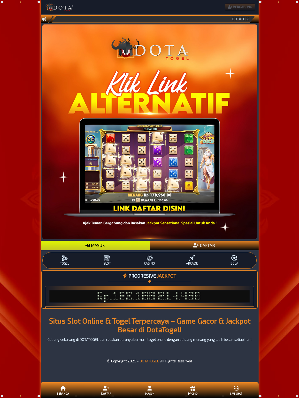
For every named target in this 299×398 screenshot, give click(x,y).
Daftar (106, 390)
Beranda (63, 390)
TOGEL (64, 260)
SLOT (107, 260)
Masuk (149, 390)
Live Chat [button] (236, 390)
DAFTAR (204, 245)
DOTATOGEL (149, 361)
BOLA (234, 260)
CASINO (149, 260)
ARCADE (192, 260)
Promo (193, 390)
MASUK (95, 245)
